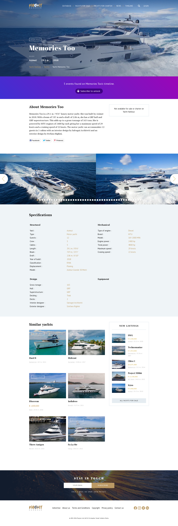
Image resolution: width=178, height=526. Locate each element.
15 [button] (71, 200)
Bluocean (34, 401)
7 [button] (52, 200)
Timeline (129, 6)
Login (146, 6)
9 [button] (57, 200)
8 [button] (54, 200)
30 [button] (107, 200)
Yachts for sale (82, 6)
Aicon (30, 410)
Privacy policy (107, 508)
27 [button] (100, 200)
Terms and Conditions (81, 508)
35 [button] (119, 200)
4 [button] (45, 200)
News (118, 6)
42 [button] (136, 200)
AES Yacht (131, 379)
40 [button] (131, 200)
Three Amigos (36, 444)
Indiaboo (72, 401)
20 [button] (83, 200)
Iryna (130, 385)
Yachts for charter (103, 6)
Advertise (56, 508)
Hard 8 (32, 357)
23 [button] (90, 200)
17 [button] (76, 200)
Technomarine (135, 347)
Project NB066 (135, 373)
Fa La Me (72, 444)
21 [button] (85, 200)
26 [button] (97, 200)
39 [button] (128, 200)
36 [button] (121, 200)
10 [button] (59, 200)
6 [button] (49, 200)
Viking (70, 449)
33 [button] (114, 200)
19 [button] (80, 200)
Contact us (119, 508)
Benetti (70, 405)
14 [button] (68, 200)
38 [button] (126, 200)
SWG (130, 335)
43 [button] (138, 200)
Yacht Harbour (35, 6)
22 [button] (88, 200)
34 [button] (116, 200)
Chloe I (131, 361)
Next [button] (174, 179)
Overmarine (132, 353)
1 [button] (37, 200)
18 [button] (78, 200)
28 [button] (102, 200)
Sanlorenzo (32, 362)
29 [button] (104, 200)
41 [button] (133, 200)
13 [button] (66, 200)
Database (66, 6)
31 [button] (109, 200)
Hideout (72, 357)
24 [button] (92, 200)
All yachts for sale (129, 401)
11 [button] (61, 200)
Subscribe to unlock (90, 91)
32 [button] (112, 200)
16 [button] (73, 200)
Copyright (96, 508)
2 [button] (40, 200)
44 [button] (140, 200)
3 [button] (42, 200)
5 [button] (47, 200)
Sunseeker (71, 362)
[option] (48, 179)
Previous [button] (4, 179)
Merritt (31, 449)
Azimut (33, 60)
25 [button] (95, 200)
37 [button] (124, 200)
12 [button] (64, 200)
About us (66, 508)
